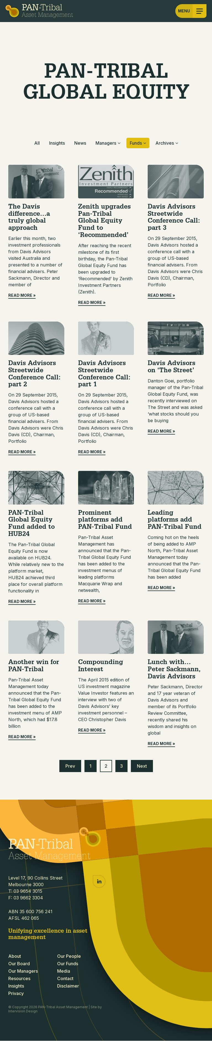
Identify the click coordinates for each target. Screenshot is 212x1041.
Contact (65, 978)
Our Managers (23, 971)
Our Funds (67, 964)
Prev (70, 766)
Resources (19, 978)
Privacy (16, 993)
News (80, 143)
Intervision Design (23, 1011)
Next (142, 766)
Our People (69, 956)
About (14, 956)
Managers (106, 143)
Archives (164, 143)
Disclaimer (68, 986)
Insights (57, 143)
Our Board (19, 964)
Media (63, 971)
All (37, 143)
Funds (136, 143)
